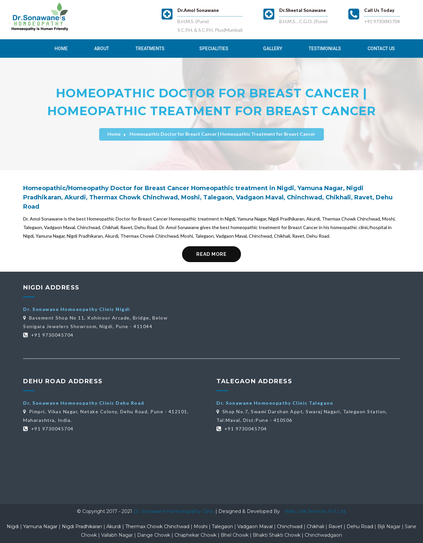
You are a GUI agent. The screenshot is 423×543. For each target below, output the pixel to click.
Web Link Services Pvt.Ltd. (315, 511)
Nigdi (13, 526)
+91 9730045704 (382, 21)
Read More (211, 254)
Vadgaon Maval (255, 526)
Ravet (335, 526)
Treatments (150, 48)
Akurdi (113, 526)
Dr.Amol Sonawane (198, 10)
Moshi (201, 526)
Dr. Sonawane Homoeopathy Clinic (174, 511)
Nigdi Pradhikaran (82, 526)
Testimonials (325, 48)
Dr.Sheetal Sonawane (302, 10)
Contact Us (381, 48)
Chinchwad (289, 526)
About (101, 48)
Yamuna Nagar (40, 526)
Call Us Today (379, 10)
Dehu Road (360, 526)
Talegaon (222, 526)
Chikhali (315, 526)
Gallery (272, 48)
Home (61, 48)
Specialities (213, 48)
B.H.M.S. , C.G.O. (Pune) (303, 21)
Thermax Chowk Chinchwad (157, 526)
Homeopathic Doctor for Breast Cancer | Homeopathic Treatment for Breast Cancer (222, 134)
